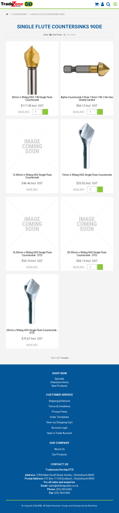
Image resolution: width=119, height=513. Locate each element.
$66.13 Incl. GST (87, 105)
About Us (59, 449)
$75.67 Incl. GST (32, 338)
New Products (59, 385)
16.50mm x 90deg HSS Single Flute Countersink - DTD (32, 253)
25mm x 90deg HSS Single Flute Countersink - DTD (32, 331)
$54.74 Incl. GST (32, 261)
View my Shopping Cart (59, 422)
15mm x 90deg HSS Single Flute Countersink (87, 174)
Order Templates (59, 417)
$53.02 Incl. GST (87, 183)
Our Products (59, 454)
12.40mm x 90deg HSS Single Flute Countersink (32, 176)
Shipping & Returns (59, 401)
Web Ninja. (93, 506)
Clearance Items (59, 382)
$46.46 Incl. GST (32, 183)
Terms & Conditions (59, 406)
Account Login (59, 427)
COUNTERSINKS (19, 14)
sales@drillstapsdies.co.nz (63, 485)
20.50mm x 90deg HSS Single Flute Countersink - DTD (86, 253)
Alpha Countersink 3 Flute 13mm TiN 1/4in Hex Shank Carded (87, 98)
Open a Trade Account (59, 433)
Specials (59, 378)
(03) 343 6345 (64, 489)
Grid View (57, 34)
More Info (23, 112)
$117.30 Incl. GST (32, 105)
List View (71, 34)
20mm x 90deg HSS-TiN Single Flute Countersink (32, 98)
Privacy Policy (59, 411)
